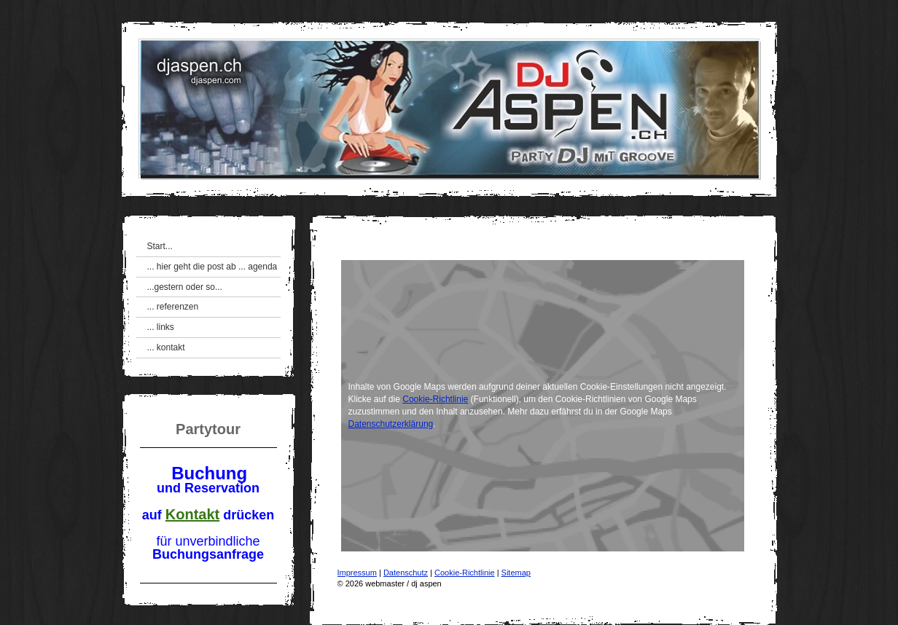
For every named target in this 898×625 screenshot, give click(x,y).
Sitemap (516, 572)
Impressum (357, 572)
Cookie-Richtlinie (435, 399)
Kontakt (192, 514)
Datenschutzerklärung (391, 424)
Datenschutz (405, 572)
